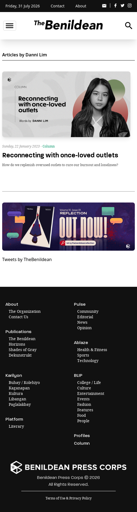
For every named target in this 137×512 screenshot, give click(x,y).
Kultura (16, 393)
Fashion (84, 404)
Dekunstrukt (20, 355)
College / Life (89, 382)
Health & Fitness (92, 349)
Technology (88, 360)
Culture (84, 387)
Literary (16, 426)
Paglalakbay (20, 404)
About (80, 5)
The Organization (25, 311)
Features (85, 409)
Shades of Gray (23, 349)
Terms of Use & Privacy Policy (69, 498)
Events (83, 398)
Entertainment (90, 393)
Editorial (85, 316)
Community (88, 311)
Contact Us (18, 316)
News (82, 322)
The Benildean (22, 338)
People (83, 420)
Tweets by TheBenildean (27, 259)
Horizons (17, 344)
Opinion (84, 327)
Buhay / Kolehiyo (24, 382)
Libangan (17, 398)
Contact (58, 5)
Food (81, 415)
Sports (83, 355)
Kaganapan (19, 387)
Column (49, 146)
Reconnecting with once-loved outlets (60, 155)
